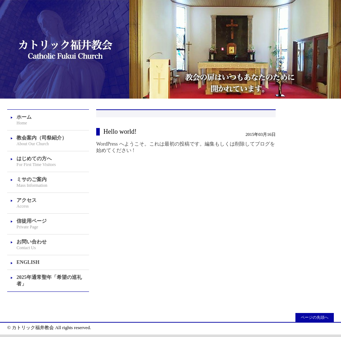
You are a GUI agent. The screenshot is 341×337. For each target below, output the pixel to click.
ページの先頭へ (314, 317)
